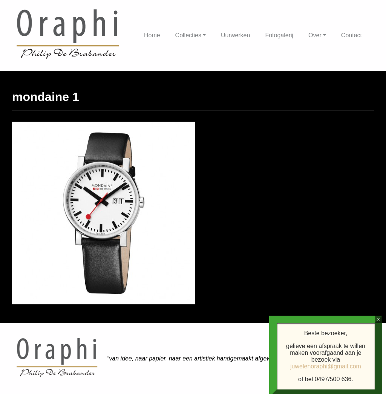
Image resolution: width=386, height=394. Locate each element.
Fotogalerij (279, 35)
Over (315, 35)
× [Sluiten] (378, 386)
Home (152, 35)
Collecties (188, 35)
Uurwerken (235, 35)
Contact (351, 35)
